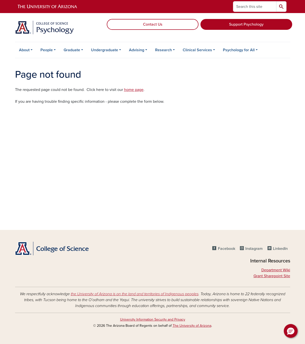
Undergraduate (104, 50)
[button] (291, 331)
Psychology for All (239, 50)
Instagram (254, 248)
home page (134, 89)
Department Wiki (275, 270)
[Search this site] (254, 6)
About (24, 50)
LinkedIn (280, 248)
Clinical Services (197, 50)
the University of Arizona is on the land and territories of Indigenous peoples (134, 294)
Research (163, 50)
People (46, 50)
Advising (136, 50)
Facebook (226, 248)
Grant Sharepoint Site (271, 276)
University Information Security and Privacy (152, 319)
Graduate (72, 50)
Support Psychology (246, 24)
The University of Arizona (192, 326)
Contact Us (152, 24)
